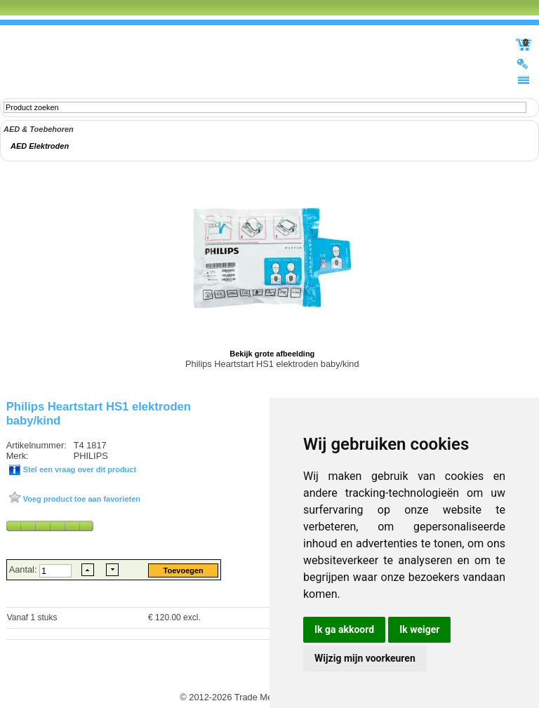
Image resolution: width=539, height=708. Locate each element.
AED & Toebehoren (39, 129)
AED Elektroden (40, 146)
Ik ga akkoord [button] (344, 629)
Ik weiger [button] (419, 629)
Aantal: (24, 569)
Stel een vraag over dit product (78, 469)
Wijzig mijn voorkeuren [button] (364, 658)
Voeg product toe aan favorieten (80, 499)
